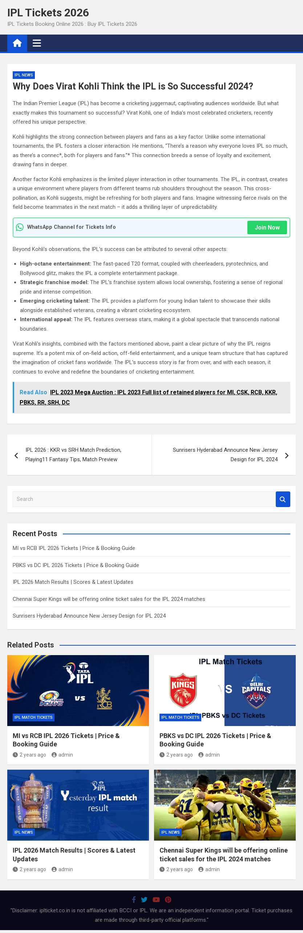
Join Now (267, 227)
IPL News (24, 75)
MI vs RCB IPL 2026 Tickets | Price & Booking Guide (74, 548)
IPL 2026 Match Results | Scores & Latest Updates (73, 582)
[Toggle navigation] (37, 43)
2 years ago (29, 755)
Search (283, 499)
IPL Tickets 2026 (48, 12)
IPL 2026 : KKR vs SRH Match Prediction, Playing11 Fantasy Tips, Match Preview (73, 455)
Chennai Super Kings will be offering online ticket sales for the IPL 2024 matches (109, 599)
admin (62, 755)
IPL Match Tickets (34, 717)
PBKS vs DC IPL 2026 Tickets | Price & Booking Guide (76, 565)
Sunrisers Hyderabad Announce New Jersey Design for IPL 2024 (225, 455)
